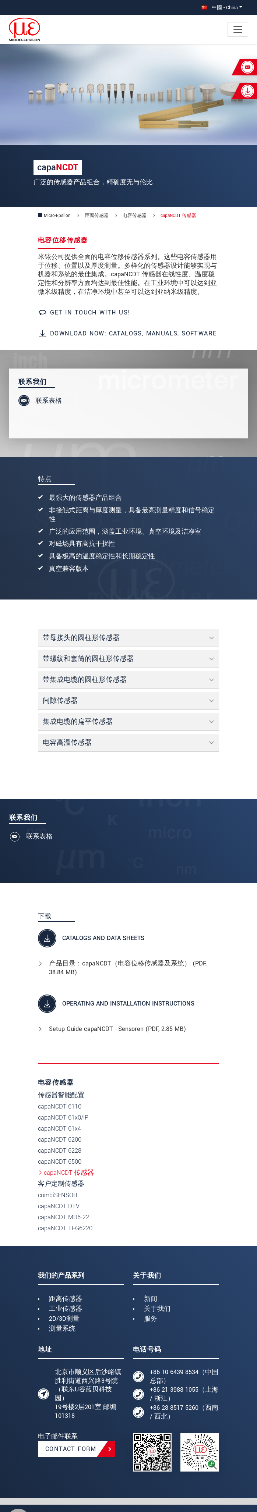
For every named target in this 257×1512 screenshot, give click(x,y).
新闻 (150, 1299)
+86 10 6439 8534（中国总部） (184, 1376)
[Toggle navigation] (238, 29)
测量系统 (62, 1329)
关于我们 (157, 1309)
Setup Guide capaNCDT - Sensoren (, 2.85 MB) (117, 1029)
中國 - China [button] (219, 7)
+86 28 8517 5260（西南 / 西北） (184, 1412)
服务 (150, 1319)
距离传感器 (65, 1299)
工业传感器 (65, 1309)
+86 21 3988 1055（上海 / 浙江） (184, 1394)
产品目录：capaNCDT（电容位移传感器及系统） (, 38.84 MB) (128, 967)
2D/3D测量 (64, 1319)
